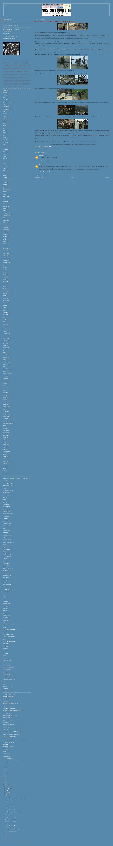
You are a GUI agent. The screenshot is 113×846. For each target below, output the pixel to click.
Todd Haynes (5, 454)
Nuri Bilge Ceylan (6, 262)
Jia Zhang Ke (5, 139)
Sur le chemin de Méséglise (8, 667)
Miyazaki (5, 399)
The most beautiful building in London (13, 809)
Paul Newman (6, 411)
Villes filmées (5, 99)
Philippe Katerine (6, 416)
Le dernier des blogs (7, 584)
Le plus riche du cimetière (8, 586)
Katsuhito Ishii (6, 250)
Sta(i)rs (4, 662)
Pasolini (4, 199)
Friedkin (4, 336)
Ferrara (4, 331)
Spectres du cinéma (7, 660)
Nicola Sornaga (6, 260)
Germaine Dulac (6, 347)
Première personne (6, 94)
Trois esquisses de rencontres (11, 819)
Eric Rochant (5, 324)
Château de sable (6, 511)
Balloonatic (5, 494)
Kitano (4, 251)
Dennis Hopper (6, 220)
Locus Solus (5, 592)
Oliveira (4, 163)
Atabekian (5, 488)
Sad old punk (5, 646)
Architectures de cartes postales (9, 708)
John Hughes (5, 368)
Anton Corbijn (6, 293)
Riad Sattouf (5, 428)
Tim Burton (5, 453)
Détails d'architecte (7, 717)
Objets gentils (5, 617)
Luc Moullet (5, 149)
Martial (4, 599)
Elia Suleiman (6, 229)
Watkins (4, 274)
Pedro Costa (5, 165)
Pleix (4, 265)
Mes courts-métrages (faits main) (9, 38)
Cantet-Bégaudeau (6, 213)
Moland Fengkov (6, 603)
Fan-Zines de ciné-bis (7, 554)
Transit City (5, 729)
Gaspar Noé (5, 343)
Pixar (4, 264)
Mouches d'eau (6, 605)
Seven (4, 651)
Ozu (4, 198)
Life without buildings (7, 725)
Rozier (4, 121)
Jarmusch (5, 246)
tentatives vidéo (6, 118)
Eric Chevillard (6, 551)
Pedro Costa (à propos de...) (8, 758)
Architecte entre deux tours (8, 706)
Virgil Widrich (6, 465)
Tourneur (5, 272)
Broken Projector (6, 502)
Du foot (4, 120)
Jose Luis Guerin (6, 248)
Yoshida (4, 279)
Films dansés (5, 114)
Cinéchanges (5, 520)
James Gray (5, 158)
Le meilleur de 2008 (7, 33)
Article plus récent (39, 177)
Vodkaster (5, 684)
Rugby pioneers (6, 643)
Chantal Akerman (6, 215)
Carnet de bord (6, 504)
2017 (5, 768)
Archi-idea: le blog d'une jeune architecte (11, 703)
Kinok (4, 582)
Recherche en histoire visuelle (9, 641)
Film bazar (5, 558)
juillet (7, 796)
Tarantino (5, 135)
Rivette (4, 175)
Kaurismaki (5, 378)
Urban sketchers (6, 732)
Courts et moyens (6, 108)
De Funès (5, 316)
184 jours (5, 480)
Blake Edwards (6, 206)
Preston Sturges (6, 421)
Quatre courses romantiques (11, 803)
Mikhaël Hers (5, 397)
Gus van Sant (5, 146)
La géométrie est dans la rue (11, 825)
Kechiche (5, 380)
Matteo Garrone (6, 395)
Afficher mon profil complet (10, 25)
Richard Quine (6, 430)
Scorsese (4, 440)
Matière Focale (6, 601)
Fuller (4, 342)
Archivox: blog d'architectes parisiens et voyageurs (13, 710)
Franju (4, 335)
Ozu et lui (5, 625)
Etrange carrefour (6, 553)
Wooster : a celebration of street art (10, 736)
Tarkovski (5, 177)
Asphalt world (6, 712)
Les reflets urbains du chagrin (11, 831)
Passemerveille (6, 632)
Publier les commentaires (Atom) (47, 180)
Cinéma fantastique (7, 172)
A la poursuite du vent (7, 485)
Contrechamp (5, 532)
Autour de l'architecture (7, 713)
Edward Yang (5, 227)
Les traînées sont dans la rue (11, 821)
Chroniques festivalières (8, 102)
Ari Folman (5, 296)
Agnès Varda (5, 281)
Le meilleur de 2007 (7, 31)
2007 (5, 784)
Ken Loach (5, 381)
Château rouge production (8, 513)
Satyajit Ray (5, 439)
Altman (4, 288)
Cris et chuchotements (7, 535)
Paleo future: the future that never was (10, 629)
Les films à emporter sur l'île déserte (10, 36)
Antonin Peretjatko (7, 170)
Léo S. (4, 596)
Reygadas (5, 427)
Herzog (4, 238)
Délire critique (6, 546)
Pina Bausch (5, 418)
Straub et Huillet (6, 166)
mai (6, 836)
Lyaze (4, 594)
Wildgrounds (5, 688)
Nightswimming (6, 611)
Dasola (4, 540)
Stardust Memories (7, 665)
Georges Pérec (6, 345)
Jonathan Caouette (6, 369)
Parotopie (5, 631)
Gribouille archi (6, 722)
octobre (7, 790)
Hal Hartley (5, 236)
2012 (5, 774)
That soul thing (6, 676)
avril (7, 838)
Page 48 (4, 627)
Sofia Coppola (6, 444)
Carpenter (5, 307)
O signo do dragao (6, 615)
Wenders (4, 203)
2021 (5, 764)
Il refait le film (6, 570)
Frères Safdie (5, 340)
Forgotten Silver (6, 563)
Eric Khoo (5, 323)
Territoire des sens (6, 674)
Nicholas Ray (5, 404)
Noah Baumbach (6, 406)
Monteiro (5, 257)
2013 (5, 772)
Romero (4, 433)
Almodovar (5, 180)
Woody (4, 137)
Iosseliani (5, 359)
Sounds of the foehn (7, 658)
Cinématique (5, 521)
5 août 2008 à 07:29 (44, 160)
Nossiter (4, 407)
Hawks (4, 355)
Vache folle (5, 681)
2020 (5, 766)
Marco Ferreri (6, 159)
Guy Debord (5, 348)
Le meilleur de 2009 (7, 35)
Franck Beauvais (6, 333)
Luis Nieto (5, 388)
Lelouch (4, 385)
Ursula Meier (5, 456)
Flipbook (5, 561)
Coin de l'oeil (5, 527)
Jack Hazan (5, 241)
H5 (3, 350)
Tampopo (5, 672)
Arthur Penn (5, 298)
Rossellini (5, 267)
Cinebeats (5, 514)
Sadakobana (5, 648)
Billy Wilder (5, 205)
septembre (8, 792)
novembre (8, 788)
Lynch (4, 151)
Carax (4, 144)
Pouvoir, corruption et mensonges (9, 636)
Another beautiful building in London (12, 811)
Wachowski (5, 466)
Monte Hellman (6, 402)
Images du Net (6, 101)
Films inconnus (6, 106)
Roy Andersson (6, 435)
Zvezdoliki (5, 690)
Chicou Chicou (6, 509)
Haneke (4, 352)
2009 (5, 780)
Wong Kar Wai (6, 153)
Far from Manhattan (7, 556)
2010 (5, 778)
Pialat (4, 140)
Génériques (5, 566)
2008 (5, 782)
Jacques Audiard (6, 243)
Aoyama (4, 295)
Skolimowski (5, 127)
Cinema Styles (6, 516)
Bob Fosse (5, 303)
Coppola (4, 156)
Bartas (4, 302)
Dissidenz (5, 544)
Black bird (5, 497)
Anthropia (5, 487)
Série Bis (5, 670)
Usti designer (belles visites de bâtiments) (11, 734)
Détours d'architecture (7, 718)
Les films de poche (7, 591)
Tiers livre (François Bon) (8, 677)
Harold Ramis (6, 354)
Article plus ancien (106, 177)
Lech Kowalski (6, 749)
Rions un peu (5, 111)
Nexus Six (5, 610)
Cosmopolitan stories (7, 534)
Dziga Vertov (5, 222)
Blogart (4, 499)
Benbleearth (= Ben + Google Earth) (10, 715)
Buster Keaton (6, 212)
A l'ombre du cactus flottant (8, 483)
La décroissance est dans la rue (11, 817)
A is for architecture (7, 698)
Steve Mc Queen (6, 451)
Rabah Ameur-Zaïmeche (8, 423)
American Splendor (7, 291)
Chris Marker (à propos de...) (8, 746)
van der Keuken (6, 473)
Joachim (40, 164)
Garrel (4, 187)
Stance (4, 664)
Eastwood (5, 224)
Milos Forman (6, 161)
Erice (4, 326)
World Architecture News (8, 738)
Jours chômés (5, 580)
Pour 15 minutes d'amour (8, 634)
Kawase (4, 192)
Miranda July (5, 751)
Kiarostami (5, 147)
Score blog (5, 650)
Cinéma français (6, 109)
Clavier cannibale (6, 525)
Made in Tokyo (6, 727)
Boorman (5, 305)
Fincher (4, 231)
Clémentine (41, 155)
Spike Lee (5, 449)
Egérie (6, 807)
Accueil (72, 177)
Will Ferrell (5, 277)
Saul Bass (5, 270)
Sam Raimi (5, 269)
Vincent (4, 683)
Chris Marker (5, 182)
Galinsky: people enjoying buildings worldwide (12, 720)
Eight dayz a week (6, 547)
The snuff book (8, 813)
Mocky (4, 400)
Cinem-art (5, 113)
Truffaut (4, 168)
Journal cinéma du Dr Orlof (8, 579)
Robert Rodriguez (6, 432)
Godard (4, 116)
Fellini (4, 328)
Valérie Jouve (5, 458)
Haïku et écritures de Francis (8, 568)
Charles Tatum (6, 507)
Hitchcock (5, 191)
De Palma (5, 184)
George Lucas (5, 234)
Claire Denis (5, 309)
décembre (8, 786)
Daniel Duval (5, 312)
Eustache (5, 173)
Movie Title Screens (7, 606)
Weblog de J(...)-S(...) (7, 686)
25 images (5, 481)
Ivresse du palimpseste (7, 573)
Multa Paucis (5, 608)
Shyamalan (5, 442)
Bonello (4, 208)
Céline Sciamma (6, 310)
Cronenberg (5, 218)
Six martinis (5, 653)
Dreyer (4, 319)
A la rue (4, 97)
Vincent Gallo (6, 463)
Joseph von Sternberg (7, 373)
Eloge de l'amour (6, 549)
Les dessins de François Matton (9, 589)
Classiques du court (7, 523)
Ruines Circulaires (6, 644)
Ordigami (5, 624)
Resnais (4, 125)
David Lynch (5, 748)
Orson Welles (5, 409)
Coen (4, 217)
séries (4, 130)
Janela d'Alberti (6, 577)
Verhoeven (5, 459)
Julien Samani (6, 374)
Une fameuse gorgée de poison (9, 679)
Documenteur (8, 827)
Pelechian (5, 413)
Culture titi (5, 537)
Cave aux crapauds (6, 506)
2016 (5, 770)
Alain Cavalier (6, 154)
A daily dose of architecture (8, 696)
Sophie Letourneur (6, 446)
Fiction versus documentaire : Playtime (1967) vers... (15, 800)
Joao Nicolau (5, 364)
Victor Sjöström (6, 461)
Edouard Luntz (6, 225)
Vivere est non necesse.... (10, 805)
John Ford (5, 366)
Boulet (4, 501)
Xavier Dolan (5, 472)
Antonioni (5, 123)
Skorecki (4, 655)
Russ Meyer (5, 437)
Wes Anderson (6, 276)
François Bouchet (6, 565)
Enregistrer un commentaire (40, 175)
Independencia (6, 572)
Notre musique (6, 613)
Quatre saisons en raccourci (10, 823)
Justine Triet (5, 376)
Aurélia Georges (6, 300)
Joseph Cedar (5, 371)
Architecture (5, 95)
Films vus (5, 104)
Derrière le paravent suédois (8, 542)
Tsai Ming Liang (6, 179)
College (4, 528)
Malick (4, 390)
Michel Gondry (6, 253)
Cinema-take (5, 518)
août (7, 794)
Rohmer (4, 134)
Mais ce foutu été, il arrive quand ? (12, 829)
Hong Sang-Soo (6, 357)
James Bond (5, 244)
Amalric (4, 290)
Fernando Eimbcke (7, 329)
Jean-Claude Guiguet (7, 362)
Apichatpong (5, 142)
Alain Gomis (5, 283)
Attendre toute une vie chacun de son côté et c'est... (15, 798)
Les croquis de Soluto (7, 587)
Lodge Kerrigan (6, 387)
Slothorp (4, 657)
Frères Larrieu (6, 338)
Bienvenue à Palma (7, 495)
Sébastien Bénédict (7, 669)
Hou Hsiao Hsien (6, 239)
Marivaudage (5, 598)
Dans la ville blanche (7, 539)
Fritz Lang (5, 232)
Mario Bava (5, 394)
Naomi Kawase (6, 753)
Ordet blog (5, 622)
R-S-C (4, 639)
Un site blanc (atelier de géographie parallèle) (12, 731)
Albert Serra (5, 284)
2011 (5, 776)
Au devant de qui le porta (8, 490)
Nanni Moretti (6, 196)
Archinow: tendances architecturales (10, 705)
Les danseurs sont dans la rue (11, 801)
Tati (3, 128)
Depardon (5, 185)
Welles (4, 468)
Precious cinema (6, 638)
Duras (4, 321)
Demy (4, 317)
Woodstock (5, 470)
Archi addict (5, 701)
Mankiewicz (5, 392)
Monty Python (6, 258)
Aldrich (4, 286)
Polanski (4, 420)
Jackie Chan (5, 361)
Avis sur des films (6, 492)
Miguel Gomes (6, 255)
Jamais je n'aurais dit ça (7, 575)
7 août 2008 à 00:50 (44, 171)
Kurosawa (5, 383)
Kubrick (4, 194)
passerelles (5, 92)
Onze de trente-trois (7, 618)
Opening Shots (6, 620)
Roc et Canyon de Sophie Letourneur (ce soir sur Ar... (16, 815)
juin (6, 834)
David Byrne (5, 314)
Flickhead (5, 560)
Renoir (4, 425)
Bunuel (4, 210)
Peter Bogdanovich (7, 414)
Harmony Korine (6, 189)
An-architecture (6, 699)
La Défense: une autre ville (8, 724)
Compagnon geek (6, 530)
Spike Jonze (5, 447)
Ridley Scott (5, 201)
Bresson (4, 132)
